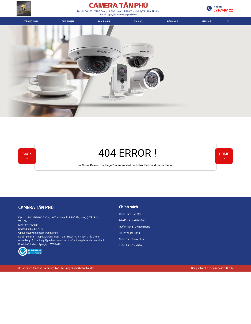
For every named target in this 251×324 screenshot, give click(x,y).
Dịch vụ (138, 21)
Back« (27, 156)
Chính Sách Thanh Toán (132, 239)
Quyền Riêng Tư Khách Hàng (134, 226)
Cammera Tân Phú (53, 268)
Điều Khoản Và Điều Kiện (132, 220)
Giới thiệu (68, 21)
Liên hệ (206, 21)
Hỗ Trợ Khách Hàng (129, 233)
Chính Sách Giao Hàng (131, 245)
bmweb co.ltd (86, 268)
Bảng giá (172, 21)
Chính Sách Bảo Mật (130, 214)
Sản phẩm (104, 21)
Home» (224, 156)
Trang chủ (31, 21)
